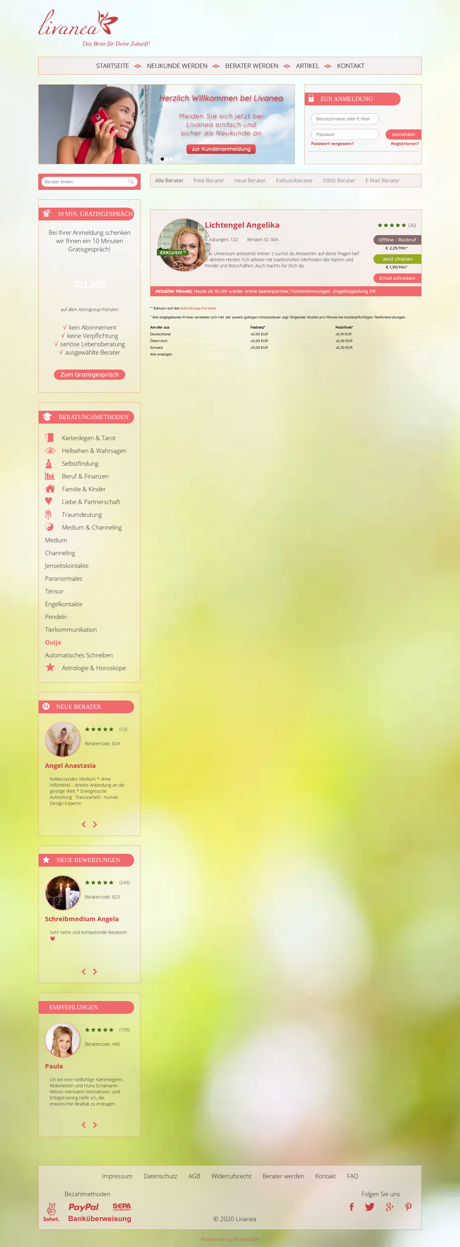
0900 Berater (339, 180)
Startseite (112, 65)
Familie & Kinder (84, 489)
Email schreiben (397, 278)
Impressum (117, 1176)
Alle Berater (169, 180)
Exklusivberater (294, 180)
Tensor (54, 591)
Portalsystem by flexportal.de (230, 1239)
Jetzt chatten (397, 259)
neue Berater (250, 180)
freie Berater (209, 180)
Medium (56, 540)
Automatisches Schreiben (79, 655)
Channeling (60, 553)
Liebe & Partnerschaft (91, 502)
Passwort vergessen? (332, 143)
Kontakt (350, 65)
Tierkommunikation (71, 629)
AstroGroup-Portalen (198, 308)
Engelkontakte (63, 604)
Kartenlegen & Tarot (89, 438)
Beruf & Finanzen (85, 476)
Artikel (307, 65)
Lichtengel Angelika (242, 224)
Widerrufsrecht (231, 1176)
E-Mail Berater (382, 180)
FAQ (352, 1176)
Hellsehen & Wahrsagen (94, 451)
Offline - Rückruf (397, 240)
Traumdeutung (82, 514)
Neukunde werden (177, 65)
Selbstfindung (80, 463)
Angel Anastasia (70, 765)
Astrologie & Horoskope (94, 668)
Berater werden (251, 65)
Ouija (53, 642)
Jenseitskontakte (66, 566)
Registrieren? (405, 143)
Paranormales (63, 578)
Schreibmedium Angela (82, 918)
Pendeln (56, 617)
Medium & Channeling (92, 527)
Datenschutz (160, 1176)
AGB (194, 1176)
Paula (54, 1066)
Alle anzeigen (161, 354)
